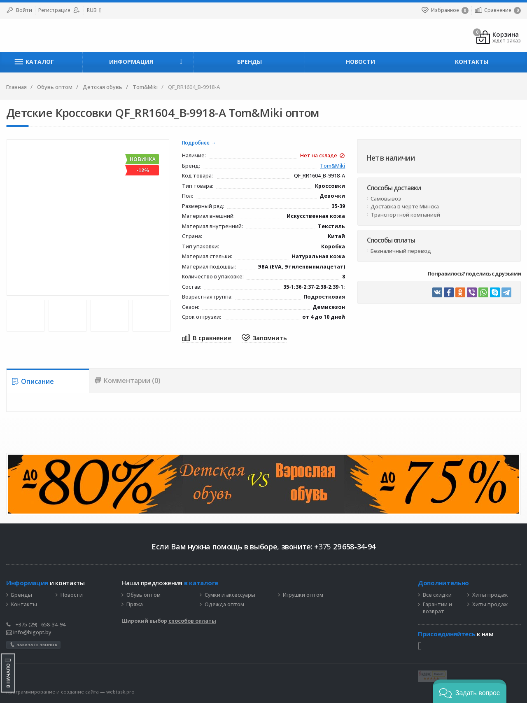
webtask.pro (120, 692)
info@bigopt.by (28, 632)
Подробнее (196, 143)
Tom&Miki (332, 166)
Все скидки (437, 595)
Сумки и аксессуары (230, 595)
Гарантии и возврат (437, 608)
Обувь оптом (143, 595)
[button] (469, 691)
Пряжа (134, 604)
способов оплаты (192, 620)
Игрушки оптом (303, 595)
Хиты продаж (490, 595)
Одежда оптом (224, 604)
